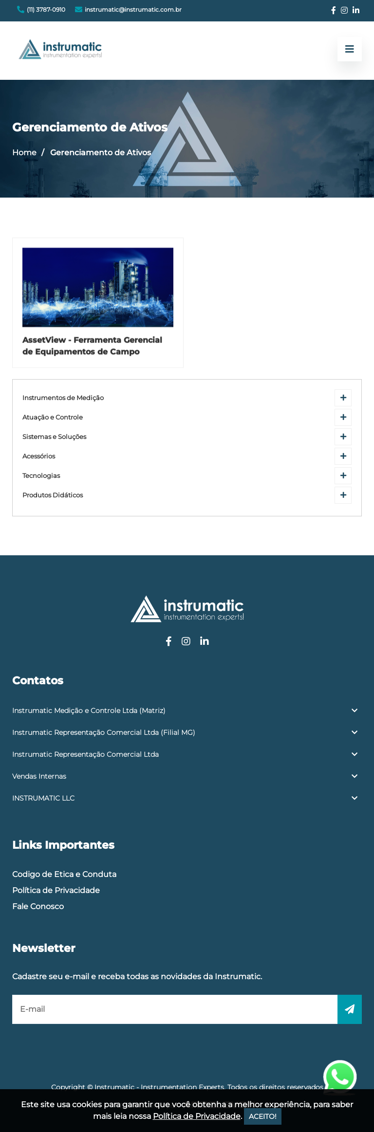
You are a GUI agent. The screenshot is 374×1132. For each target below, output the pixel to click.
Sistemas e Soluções (54, 436)
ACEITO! (263, 1116)
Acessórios (38, 456)
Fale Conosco (38, 906)
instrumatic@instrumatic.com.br (133, 9)
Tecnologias (41, 475)
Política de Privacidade (56, 890)
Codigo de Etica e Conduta (64, 874)
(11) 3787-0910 (46, 9)
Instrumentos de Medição (63, 398)
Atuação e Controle (52, 417)
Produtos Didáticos (52, 495)
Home (24, 152)
